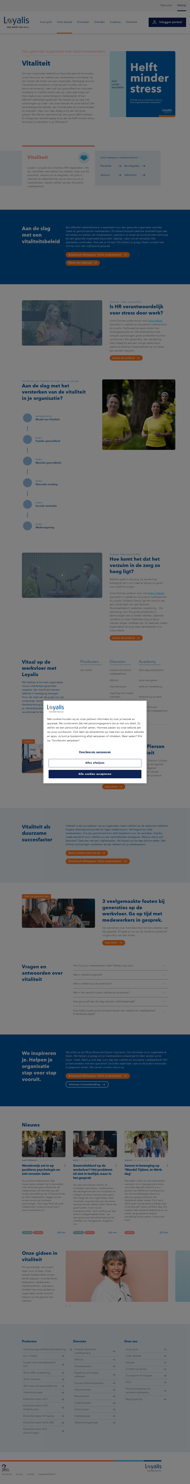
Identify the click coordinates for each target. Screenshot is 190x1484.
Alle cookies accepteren (95, 774)
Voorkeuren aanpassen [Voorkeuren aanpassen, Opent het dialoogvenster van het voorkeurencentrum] (95, 752)
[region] (95, 742)
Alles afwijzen (95, 763)
